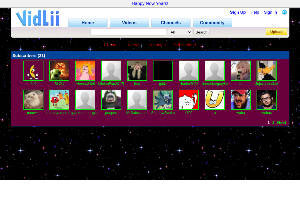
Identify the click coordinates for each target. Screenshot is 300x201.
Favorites (157, 44)
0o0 (33, 84)
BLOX (59, 84)
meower (33, 113)
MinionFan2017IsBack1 (117, 84)
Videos (134, 44)
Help (255, 12)
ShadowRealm (163, 113)
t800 (188, 113)
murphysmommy (60, 113)
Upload (276, 32)
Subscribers (185, 44)
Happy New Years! (150, 3)
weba (240, 113)
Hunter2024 (188, 84)
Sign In (270, 12)
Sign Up (238, 12)
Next (281, 122)
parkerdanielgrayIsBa (89, 113)
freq (137, 84)
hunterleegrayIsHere (218, 84)
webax (266, 113)
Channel (112, 44)
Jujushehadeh (266, 84)
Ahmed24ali (85, 84)
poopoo (111, 113)
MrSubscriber (137, 113)
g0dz (163, 84)
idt (241, 84)
